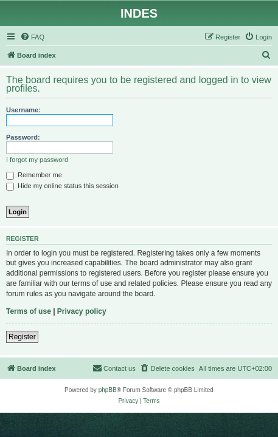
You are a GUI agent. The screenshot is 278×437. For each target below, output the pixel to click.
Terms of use (28, 311)
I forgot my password (37, 159)
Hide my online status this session (62, 185)
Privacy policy (81, 311)
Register (22, 337)
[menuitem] (32, 37)
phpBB (108, 390)
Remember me (34, 174)
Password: (23, 137)
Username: (23, 109)
